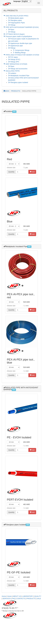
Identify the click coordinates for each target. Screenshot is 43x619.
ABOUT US (17, 596)
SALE (39, 598)
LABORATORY (27, 596)
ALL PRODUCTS (11, 10)
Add (32, 172)
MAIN (6, 91)
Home (4, 596)
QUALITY (37, 596)
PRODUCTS (15, 91)
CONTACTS (21, 598)
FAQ (13, 598)
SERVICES (7, 598)
